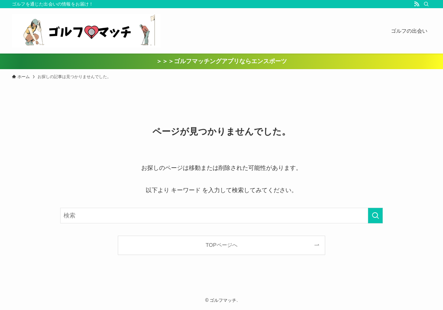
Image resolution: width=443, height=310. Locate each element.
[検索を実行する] (375, 215)
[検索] (426, 4)
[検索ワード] (221, 215)
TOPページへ (221, 245)
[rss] (416, 4)
